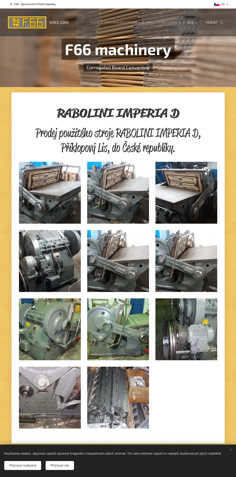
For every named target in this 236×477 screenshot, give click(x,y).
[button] (215, 22)
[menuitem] (95, 22)
